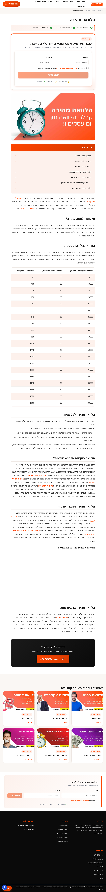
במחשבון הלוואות (28, 208)
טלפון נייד (48, 57)
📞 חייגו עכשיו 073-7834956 (53, 659)
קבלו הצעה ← (15, 796)
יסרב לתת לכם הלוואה (37, 475)
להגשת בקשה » (53, 75)
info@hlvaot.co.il (97, 859)
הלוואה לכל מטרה (45, 486)
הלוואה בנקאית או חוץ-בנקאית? (80, 172)
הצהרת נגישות (98, 874)
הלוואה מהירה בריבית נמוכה (81, 188)
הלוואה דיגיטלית (63, 829)
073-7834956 (98, 855)
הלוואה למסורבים (62, 837)
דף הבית (100, 11)
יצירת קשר (99, 866)
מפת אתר (100, 878)
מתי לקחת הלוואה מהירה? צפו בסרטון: (74, 183)
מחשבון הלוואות (81, 6)
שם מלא (85, 57)
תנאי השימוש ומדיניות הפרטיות (66, 68)
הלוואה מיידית (90, 11)
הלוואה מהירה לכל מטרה (82, 166)
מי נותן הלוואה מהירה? (83, 156)
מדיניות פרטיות (98, 870)
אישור (7, 888)
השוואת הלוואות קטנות (83, 161)
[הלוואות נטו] (96, 4)
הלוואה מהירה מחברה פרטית (81, 177)
